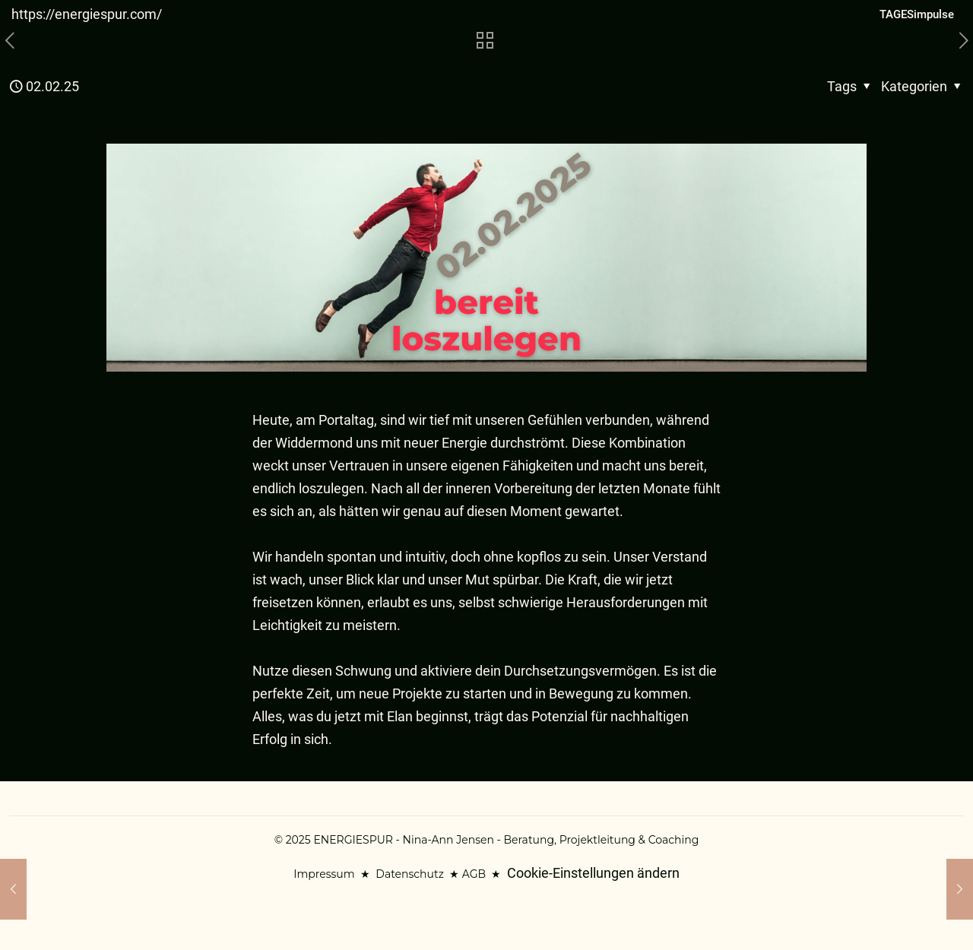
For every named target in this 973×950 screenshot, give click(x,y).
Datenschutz (409, 874)
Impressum (323, 874)
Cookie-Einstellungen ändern (593, 873)
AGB (474, 874)
